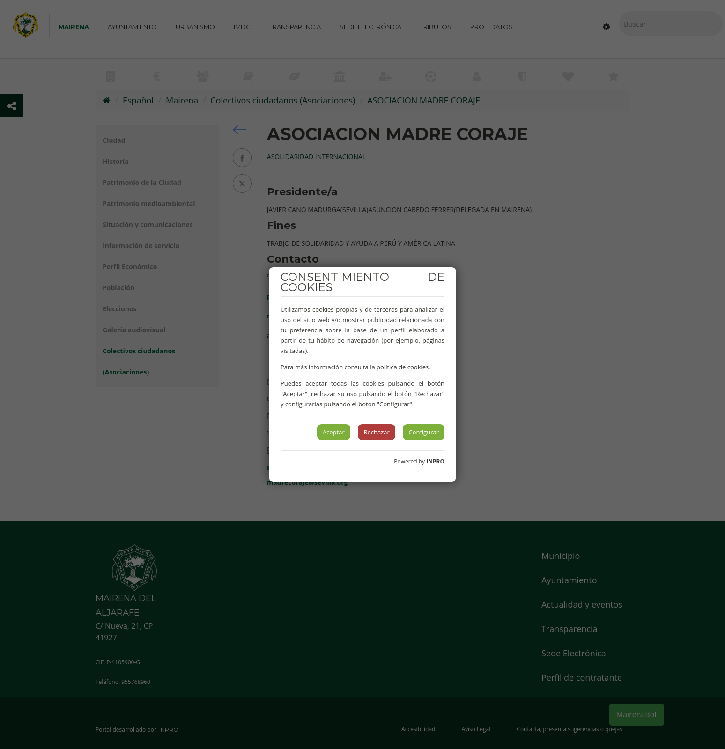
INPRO (435, 461)
